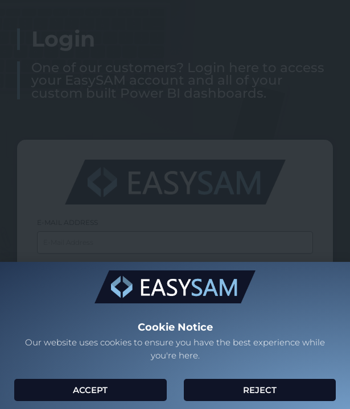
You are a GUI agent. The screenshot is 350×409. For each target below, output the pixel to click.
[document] (175, 204)
